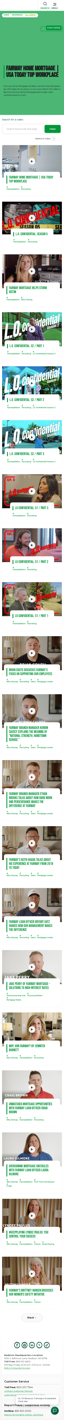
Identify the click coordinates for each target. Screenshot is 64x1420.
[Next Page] (53, 138)
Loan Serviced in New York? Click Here (24, 1395)
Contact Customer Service (18, 1391)
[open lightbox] (32, 161)
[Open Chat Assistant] (55, 1411)
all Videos (30, 15)
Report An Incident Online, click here (23, 1414)
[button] (54, 5)
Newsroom (17, 15)
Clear (52, 128)
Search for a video (12, 119)
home (6, 15)
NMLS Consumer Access (17, 1368)
